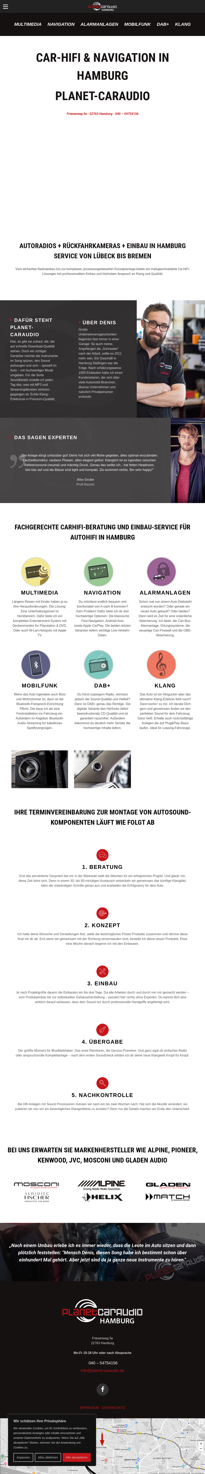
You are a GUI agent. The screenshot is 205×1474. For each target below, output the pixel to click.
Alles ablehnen (48, 1457)
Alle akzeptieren (76, 1457)
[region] (52, 1440)
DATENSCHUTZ (113, 1407)
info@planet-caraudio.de (102, 1370)
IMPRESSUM (89, 1407)
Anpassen (23, 1457)
